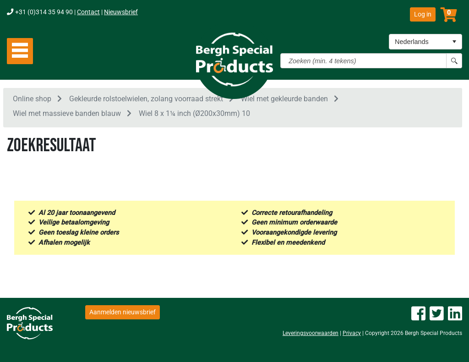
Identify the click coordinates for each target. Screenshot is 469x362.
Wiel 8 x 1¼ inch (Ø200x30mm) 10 (194, 115)
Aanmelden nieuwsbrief (122, 312)
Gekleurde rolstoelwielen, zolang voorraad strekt (146, 100)
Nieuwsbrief (121, 12)
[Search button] (454, 60)
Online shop (32, 100)
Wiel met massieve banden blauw (67, 115)
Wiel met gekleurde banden (284, 100)
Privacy (352, 333)
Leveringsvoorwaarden (310, 333)
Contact (88, 12)
